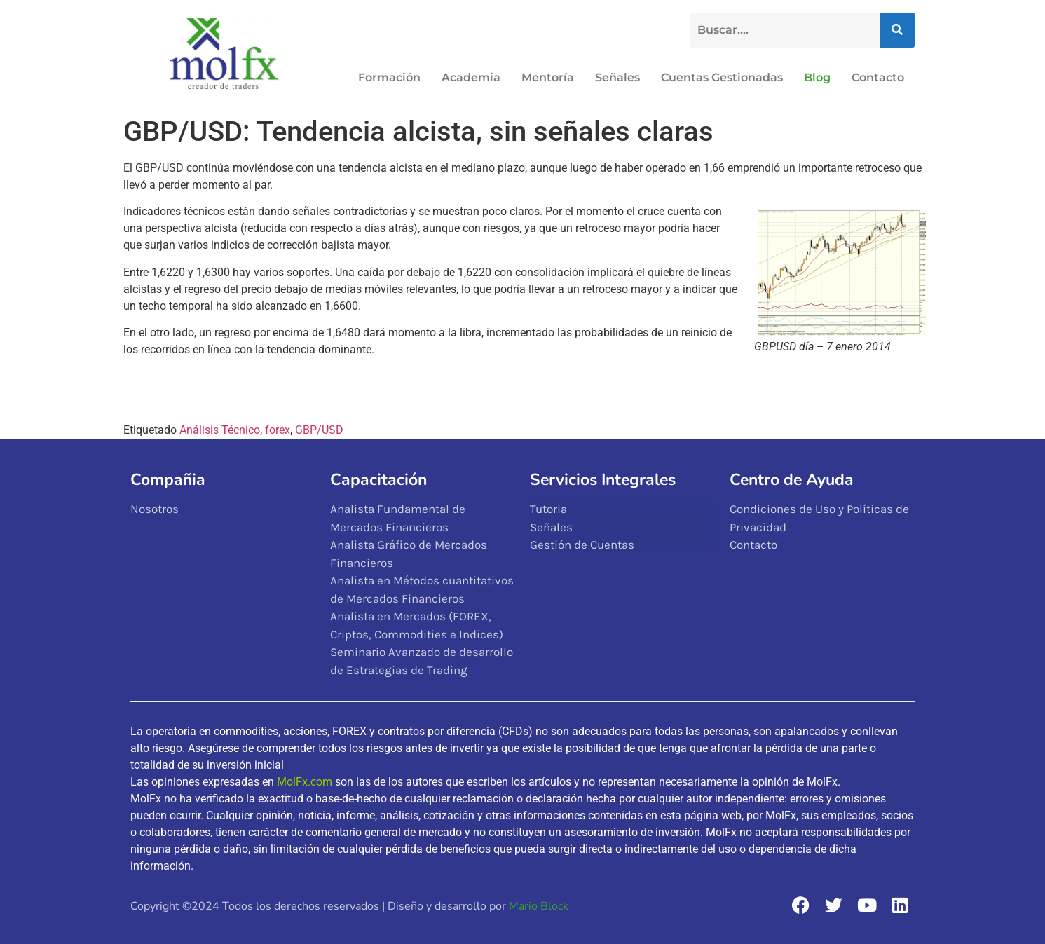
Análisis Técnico (219, 430)
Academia (471, 77)
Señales (617, 77)
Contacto (878, 77)
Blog (817, 77)
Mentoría (547, 77)
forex (277, 430)
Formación (389, 77)
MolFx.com (304, 781)
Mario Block (538, 906)
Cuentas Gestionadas (722, 77)
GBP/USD (319, 430)
